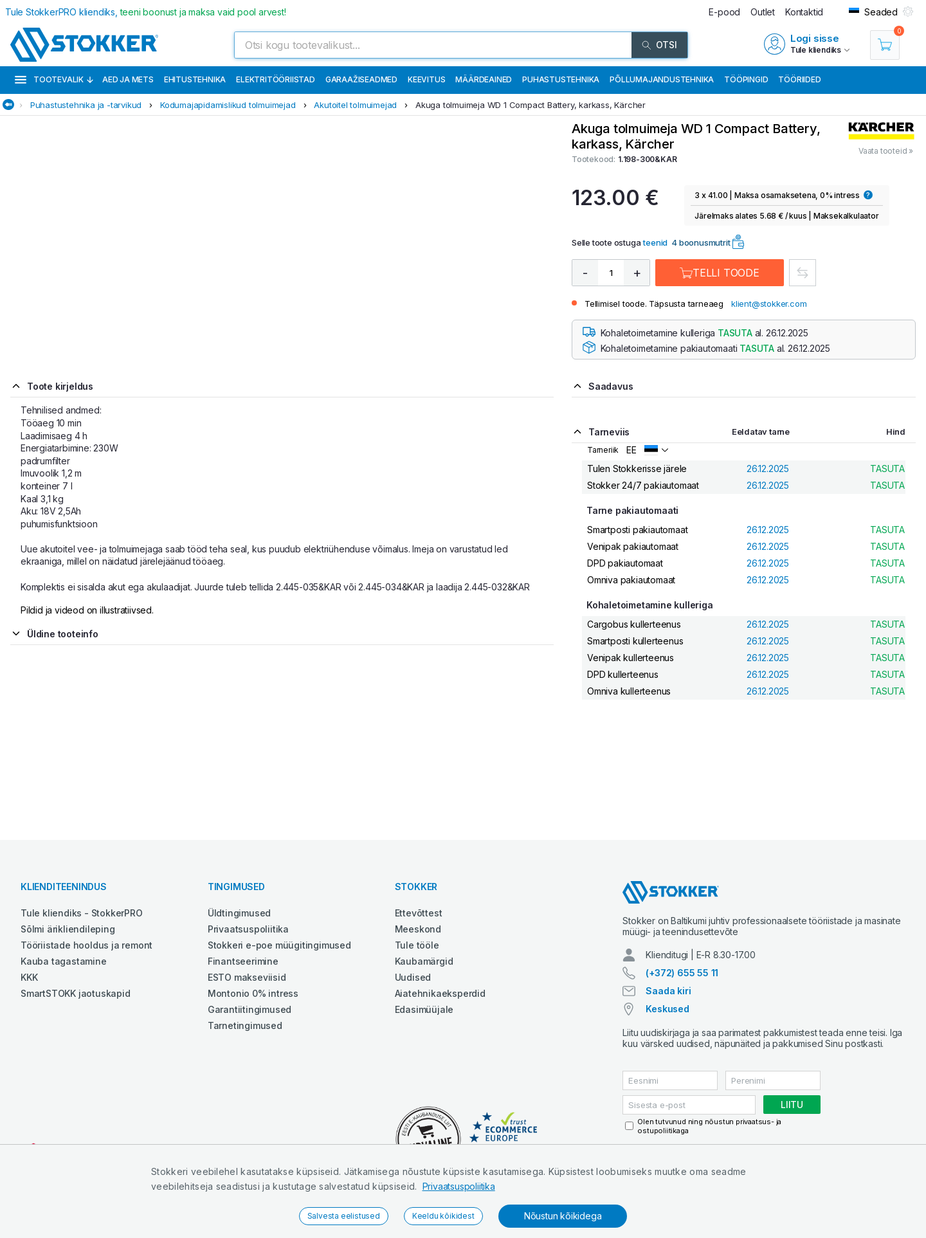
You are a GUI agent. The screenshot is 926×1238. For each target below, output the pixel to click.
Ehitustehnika (195, 79)
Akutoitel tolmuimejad (355, 105)
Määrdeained (483, 79)
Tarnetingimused (245, 1025)
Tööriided (799, 79)
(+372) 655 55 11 (682, 972)
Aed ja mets (128, 79)
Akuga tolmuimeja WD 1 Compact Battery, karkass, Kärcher (530, 105)
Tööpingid (746, 79)
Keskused (667, 1008)
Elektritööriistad (275, 79)
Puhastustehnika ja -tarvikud (85, 105)
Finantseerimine (243, 961)
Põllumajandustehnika (662, 79)
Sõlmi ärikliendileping (68, 929)
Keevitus (426, 79)
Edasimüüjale (424, 1009)
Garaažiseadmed (361, 79)
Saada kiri (668, 990)
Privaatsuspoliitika (458, 1186)
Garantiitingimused (249, 1009)
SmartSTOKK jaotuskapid (76, 993)
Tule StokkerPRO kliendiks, (145, 11)
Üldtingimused (239, 912)
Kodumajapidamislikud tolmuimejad (228, 105)
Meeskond (418, 929)
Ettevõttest (418, 912)
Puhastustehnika (560, 79)
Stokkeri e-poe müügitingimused (279, 945)
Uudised (413, 977)
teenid (655, 242)
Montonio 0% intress (253, 993)
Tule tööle (417, 945)
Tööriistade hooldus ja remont (86, 945)
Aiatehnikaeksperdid (440, 993)
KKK (29, 977)
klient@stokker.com (768, 303)
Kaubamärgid (424, 961)
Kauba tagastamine (64, 961)
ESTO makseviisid (247, 977)
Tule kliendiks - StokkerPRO (82, 912)
